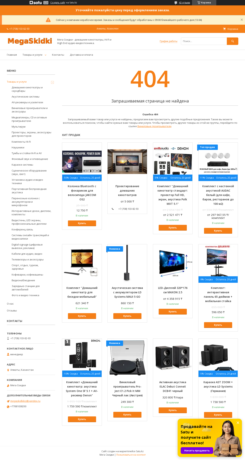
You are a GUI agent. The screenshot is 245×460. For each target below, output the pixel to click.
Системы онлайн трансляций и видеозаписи (30, 236)
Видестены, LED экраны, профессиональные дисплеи (29, 222)
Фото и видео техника (25, 295)
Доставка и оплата (81, 54)
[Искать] (232, 41)
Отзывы (12, 310)
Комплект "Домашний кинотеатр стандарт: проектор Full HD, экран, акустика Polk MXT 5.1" (172, 195)
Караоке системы (22, 164)
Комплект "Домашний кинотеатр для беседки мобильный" (81, 292)
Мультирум (18, 126)
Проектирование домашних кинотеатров (127, 190)
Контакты (58, 54)
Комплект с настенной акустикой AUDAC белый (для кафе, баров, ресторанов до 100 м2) (218, 195)
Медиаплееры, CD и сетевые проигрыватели (29, 119)
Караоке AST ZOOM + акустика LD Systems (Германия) (218, 386)
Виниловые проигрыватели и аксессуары (30, 109)
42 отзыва (184, 2)
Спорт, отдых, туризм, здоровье (25, 266)
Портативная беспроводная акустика (29, 190)
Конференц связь (22, 229)
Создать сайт (57, 2)
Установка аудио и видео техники (27, 181)
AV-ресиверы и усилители (27, 102)
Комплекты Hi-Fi (21, 141)
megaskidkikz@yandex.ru (25, 400)
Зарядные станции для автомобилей (26, 287)
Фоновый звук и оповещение (30, 159)
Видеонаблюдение (23, 280)
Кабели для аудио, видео (27, 253)
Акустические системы (25, 96)
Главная (12, 54)
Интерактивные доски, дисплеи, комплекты (31, 212)
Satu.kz (140, 451)
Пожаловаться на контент (131, 454)
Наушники (18, 147)
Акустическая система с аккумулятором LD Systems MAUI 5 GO (127, 292)
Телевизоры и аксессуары (28, 259)
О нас (10, 303)
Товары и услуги (32, 54)
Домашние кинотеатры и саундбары (27, 89)
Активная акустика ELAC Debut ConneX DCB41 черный (172, 386)
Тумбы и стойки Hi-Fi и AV (27, 153)
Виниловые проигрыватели (154, 126)
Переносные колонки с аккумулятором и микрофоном (26, 202)
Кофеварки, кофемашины (27, 274)
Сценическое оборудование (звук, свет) (29, 172)
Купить (82, 223)
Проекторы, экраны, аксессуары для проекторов (31, 134)
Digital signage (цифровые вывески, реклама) (27, 246)
